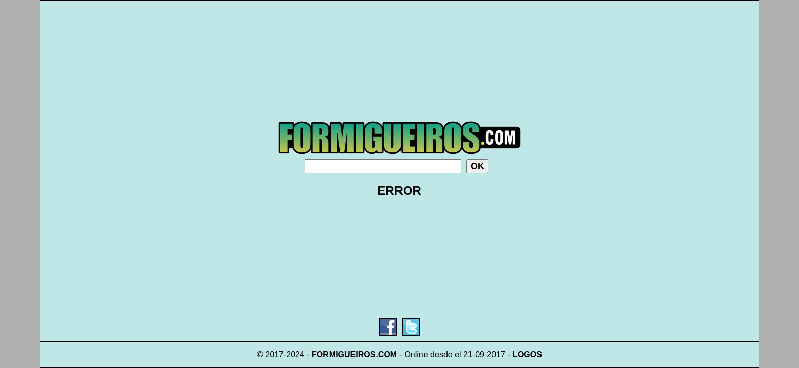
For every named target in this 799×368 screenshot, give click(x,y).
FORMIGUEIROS (343, 354)
